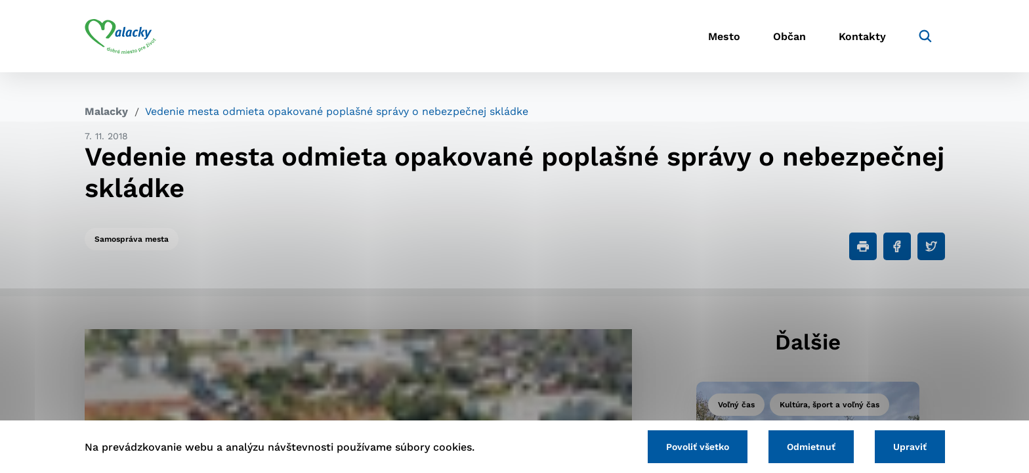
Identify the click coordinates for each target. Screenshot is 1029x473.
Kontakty (862, 36)
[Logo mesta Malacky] (120, 36)
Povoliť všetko (697, 446)
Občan (789, 36)
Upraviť (910, 446)
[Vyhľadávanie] (925, 36)
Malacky (106, 111)
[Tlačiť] (863, 246)
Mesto (724, 36)
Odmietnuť (811, 446)
